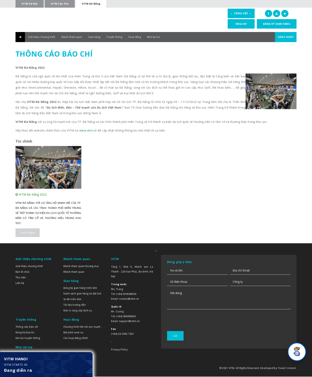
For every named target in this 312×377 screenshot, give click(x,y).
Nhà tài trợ (169, 37)
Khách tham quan (78, 37)
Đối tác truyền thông (27, 338)
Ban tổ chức (22, 272)
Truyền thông (125, 37)
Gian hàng (103, 37)
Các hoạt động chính (75, 338)
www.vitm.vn (88, 131)
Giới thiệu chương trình (44, 37)
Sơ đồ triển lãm (72, 299)
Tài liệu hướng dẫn (74, 305)
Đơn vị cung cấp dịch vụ (77, 311)
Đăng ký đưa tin (24, 333)
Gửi (175, 336)
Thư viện (20, 278)
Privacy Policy (119, 350)
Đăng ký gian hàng (276, 24)
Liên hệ (19, 283)
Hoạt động (148, 37)
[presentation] (197, 328)
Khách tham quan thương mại (81, 266)
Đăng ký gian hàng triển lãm (80, 288)
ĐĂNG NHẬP (284, 37)
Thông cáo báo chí (26, 327)
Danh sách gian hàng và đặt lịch (82, 294)
